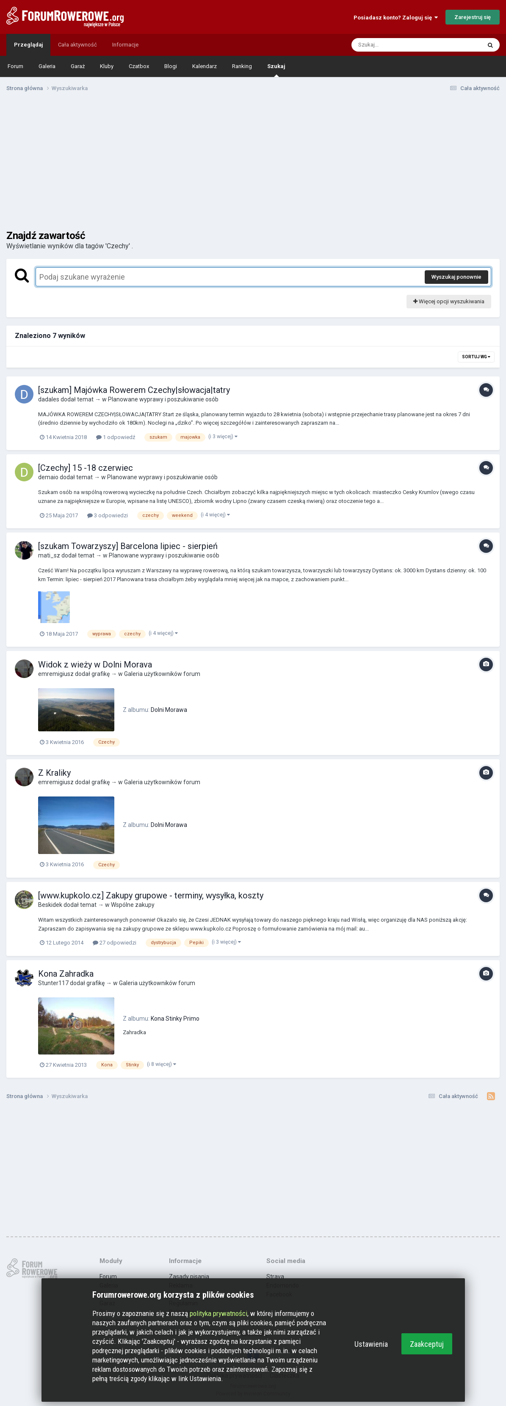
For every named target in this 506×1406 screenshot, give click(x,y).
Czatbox (139, 66)
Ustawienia (371, 1344)
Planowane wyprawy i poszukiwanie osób (163, 399)
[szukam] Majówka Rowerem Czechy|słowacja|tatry (134, 390)
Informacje (125, 44)
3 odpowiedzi (107, 515)
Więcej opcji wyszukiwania (448, 301)
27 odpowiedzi (114, 942)
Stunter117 (53, 983)
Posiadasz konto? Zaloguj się (396, 17)
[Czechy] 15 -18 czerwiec (85, 468)
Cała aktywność (77, 44)
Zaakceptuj (427, 1344)
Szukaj (276, 70)
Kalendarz (204, 66)
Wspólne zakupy (133, 904)
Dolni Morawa (169, 709)
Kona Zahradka (66, 974)
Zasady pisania (189, 1276)
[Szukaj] (396, 45)
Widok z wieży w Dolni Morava (95, 664)
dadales (48, 399)
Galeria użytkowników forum (162, 673)
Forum (15, 66)
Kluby (106, 66)
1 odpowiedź (115, 437)
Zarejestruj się (472, 17)
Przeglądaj (28, 44)
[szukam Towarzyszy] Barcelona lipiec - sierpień (128, 546)
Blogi (170, 66)
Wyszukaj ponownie (456, 277)
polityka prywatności (218, 1313)
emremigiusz (56, 673)
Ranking (242, 66)
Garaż (78, 66)
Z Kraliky (54, 773)
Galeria (47, 66)
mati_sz (49, 555)
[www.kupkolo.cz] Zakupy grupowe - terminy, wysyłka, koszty (150, 895)
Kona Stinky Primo (175, 1018)
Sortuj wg (476, 356)
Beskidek (50, 904)
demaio (48, 477)
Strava (275, 1276)
